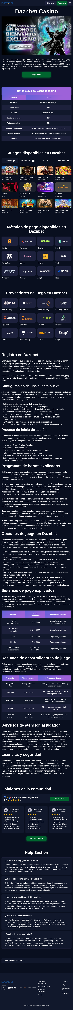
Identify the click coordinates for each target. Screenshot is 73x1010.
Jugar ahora (36, 75)
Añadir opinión (60, 799)
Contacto (65, 981)
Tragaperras (63, 160)
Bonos (40, 995)
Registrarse (62, 3)
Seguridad (65, 993)
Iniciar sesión (50, 3)
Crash (45, 160)
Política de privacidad (41, 990)
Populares (10, 160)
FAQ (63, 985)
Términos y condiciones (42, 982)
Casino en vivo (28, 160)
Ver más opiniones (36, 838)
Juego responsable (44, 986)
